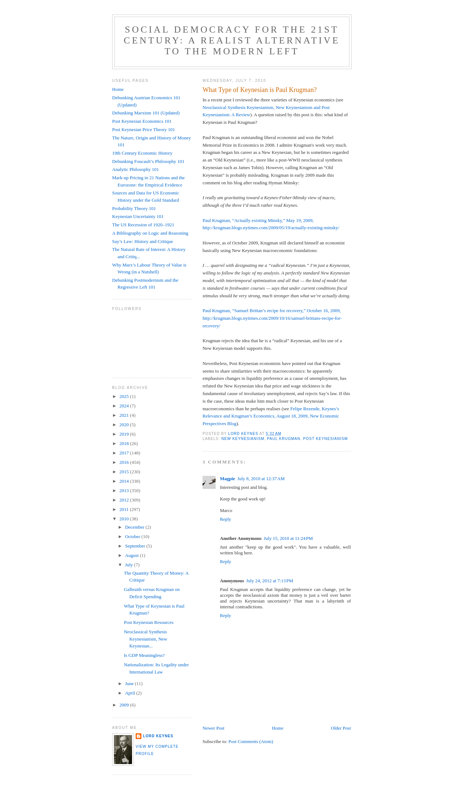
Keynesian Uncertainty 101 (137, 216)
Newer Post (213, 728)
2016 (124, 462)
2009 (124, 705)
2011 (124, 509)
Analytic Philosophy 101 (135, 169)
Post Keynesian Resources (148, 622)
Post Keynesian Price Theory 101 (143, 129)
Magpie (227, 478)
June (130, 683)
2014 (124, 481)
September (135, 546)
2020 (124, 424)
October (133, 536)
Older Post (341, 728)
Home (278, 728)
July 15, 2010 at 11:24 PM (288, 538)
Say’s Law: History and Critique (142, 241)
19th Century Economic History (142, 153)
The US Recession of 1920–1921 (143, 224)
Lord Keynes (158, 736)
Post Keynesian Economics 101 (141, 121)
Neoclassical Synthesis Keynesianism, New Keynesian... (145, 639)
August (132, 555)
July (129, 564)
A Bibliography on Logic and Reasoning (150, 233)
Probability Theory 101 (134, 208)
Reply (225, 519)
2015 (124, 471)
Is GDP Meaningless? (144, 655)
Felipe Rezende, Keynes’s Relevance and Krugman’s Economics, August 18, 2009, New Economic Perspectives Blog (271, 416)
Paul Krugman (283, 439)
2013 (124, 490)
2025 (124, 396)
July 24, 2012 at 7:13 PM (269, 580)
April (130, 693)
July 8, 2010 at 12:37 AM (261, 478)
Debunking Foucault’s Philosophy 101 (148, 161)
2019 (124, 434)
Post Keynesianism (325, 439)
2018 (124, 443)
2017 (124, 453)
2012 (124, 500)
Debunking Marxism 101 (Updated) (146, 113)
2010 (124, 518)
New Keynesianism (242, 439)
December (135, 527)
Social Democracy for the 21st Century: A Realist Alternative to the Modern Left (232, 40)
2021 (124, 415)
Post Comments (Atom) (251, 741)
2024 (124, 405)
